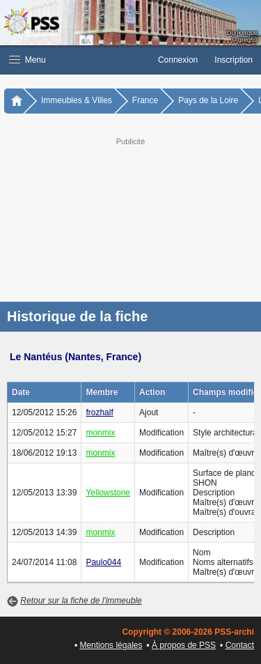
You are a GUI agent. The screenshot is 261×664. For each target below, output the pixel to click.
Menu (27, 59)
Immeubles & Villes (76, 100)
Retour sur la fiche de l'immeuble (80, 600)
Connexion (178, 60)
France (145, 100)
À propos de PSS (184, 645)
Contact (240, 645)
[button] (75, 60)
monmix (100, 433)
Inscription (233, 60)
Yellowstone (108, 492)
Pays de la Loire (208, 100)
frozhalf (99, 412)
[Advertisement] (130, 218)
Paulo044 (103, 562)
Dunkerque (242, 32)
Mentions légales (110, 645)
